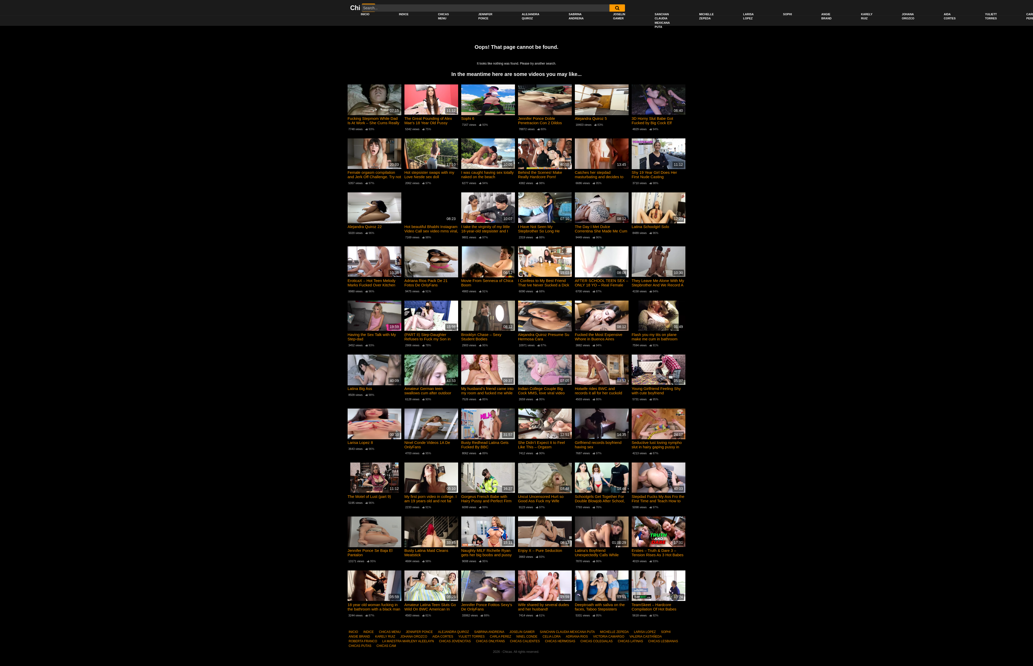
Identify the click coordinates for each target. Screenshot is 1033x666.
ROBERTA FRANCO (363, 641)
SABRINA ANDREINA (576, 16)
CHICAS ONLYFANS (490, 641)
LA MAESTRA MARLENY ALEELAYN (408, 641)
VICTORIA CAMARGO (608, 636)
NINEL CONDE (526, 636)
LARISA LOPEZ (748, 16)
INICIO (365, 14)
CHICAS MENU (443, 16)
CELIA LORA (552, 636)
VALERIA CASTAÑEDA (646, 636)
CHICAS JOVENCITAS (455, 641)
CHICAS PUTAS (360, 646)
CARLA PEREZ (500, 636)
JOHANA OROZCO (908, 16)
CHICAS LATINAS (630, 641)
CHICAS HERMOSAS (560, 641)
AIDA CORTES (950, 16)
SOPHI (787, 14)
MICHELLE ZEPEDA (706, 16)
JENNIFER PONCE (485, 16)
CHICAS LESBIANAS (663, 641)
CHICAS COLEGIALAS (597, 641)
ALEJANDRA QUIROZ (530, 16)
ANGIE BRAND (826, 16)
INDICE (404, 14)
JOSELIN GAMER (619, 16)
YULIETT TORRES (991, 16)
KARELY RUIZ (866, 16)
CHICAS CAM (386, 646)
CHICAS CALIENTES (525, 641)
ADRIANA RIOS (577, 636)
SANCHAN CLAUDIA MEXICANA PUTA (662, 21)
